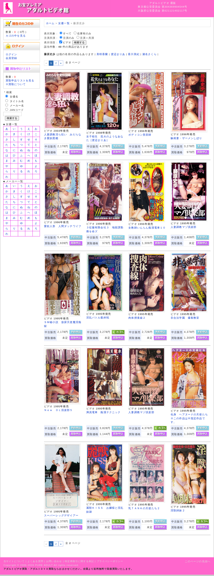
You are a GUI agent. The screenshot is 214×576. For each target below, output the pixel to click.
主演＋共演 (87, 37)
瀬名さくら (149, 54)
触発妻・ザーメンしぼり (186, 138)
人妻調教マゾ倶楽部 (183, 227)
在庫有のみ (84, 33)
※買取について (16, 84)
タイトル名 (17, 101)
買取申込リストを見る (20, 80)
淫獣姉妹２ (178, 510)
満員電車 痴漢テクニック (103, 412)
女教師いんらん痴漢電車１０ (147, 227)
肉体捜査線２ (137, 317)
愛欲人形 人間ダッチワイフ (62, 226)
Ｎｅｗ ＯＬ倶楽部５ (58, 410)
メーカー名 (17, 105)
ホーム (50, 23)
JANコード (17, 109)
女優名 (14, 96)
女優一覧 (64, 23)
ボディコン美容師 (139, 134)
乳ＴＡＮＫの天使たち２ (144, 508)
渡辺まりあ (118, 54)
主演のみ (69, 37)
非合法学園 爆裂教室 (185, 317)
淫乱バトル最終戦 (97, 317)
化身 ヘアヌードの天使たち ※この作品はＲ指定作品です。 (191, 418)
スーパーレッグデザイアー (61, 515)
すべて (67, 33)
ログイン (11, 54)
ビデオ (67, 42)
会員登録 (11, 58)
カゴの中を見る (16, 35)
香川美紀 (133, 54)
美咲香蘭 (102, 54)
